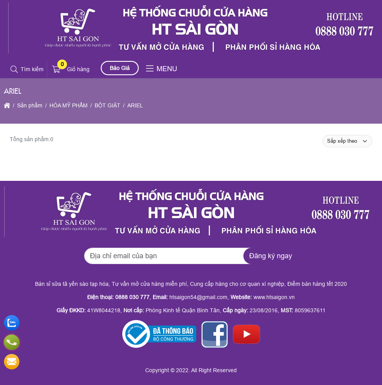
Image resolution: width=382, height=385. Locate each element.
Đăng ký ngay (270, 256)
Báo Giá (120, 68)
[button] (15, 69)
